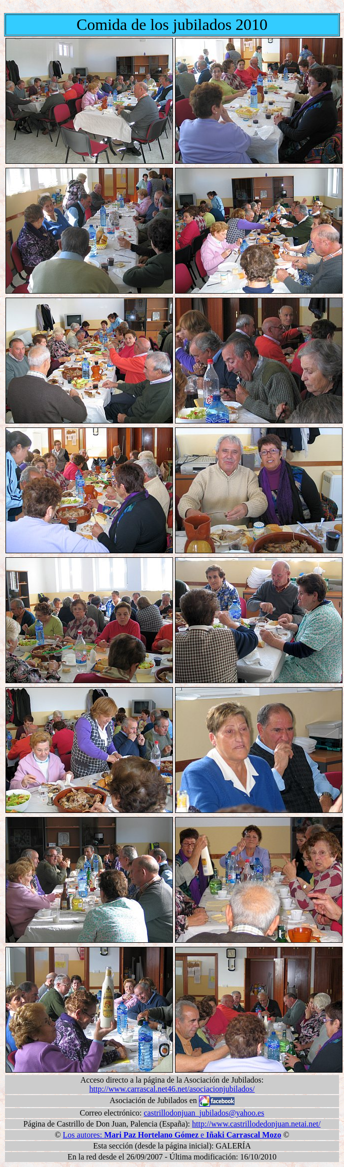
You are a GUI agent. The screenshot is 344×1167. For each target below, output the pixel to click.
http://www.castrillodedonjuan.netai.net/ (256, 1124)
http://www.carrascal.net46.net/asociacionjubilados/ (172, 1089)
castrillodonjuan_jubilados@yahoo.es (204, 1113)
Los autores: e (172, 1135)
